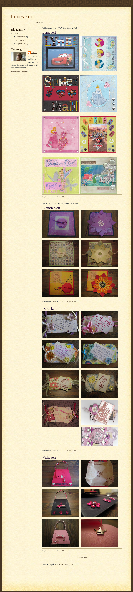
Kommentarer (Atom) (65, 564)
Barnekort (20, 40)
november (21, 37)
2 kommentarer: (72, 450)
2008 (16, 33)
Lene (34, 52)
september (21, 43)
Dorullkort (49, 308)
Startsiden (82, 557)
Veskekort (49, 457)
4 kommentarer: (72, 197)
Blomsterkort (51, 208)
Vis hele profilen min (20, 71)
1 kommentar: (71, 301)
